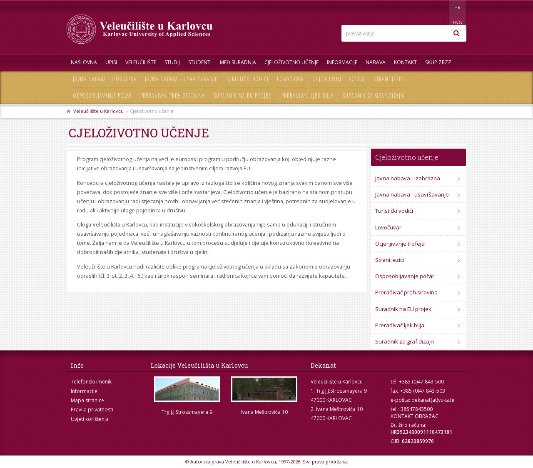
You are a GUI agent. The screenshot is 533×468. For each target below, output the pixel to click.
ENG (458, 7)
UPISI (111, 62)
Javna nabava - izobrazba (105, 79)
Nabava (376, 62)
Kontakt (405, 62)
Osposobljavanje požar (102, 96)
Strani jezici (389, 79)
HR (441, 7)
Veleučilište (140, 62)
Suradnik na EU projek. (243, 96)
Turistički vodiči (247, 79)
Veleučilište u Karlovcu (98, 111)
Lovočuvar (290, 79)
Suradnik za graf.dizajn (373, 96)
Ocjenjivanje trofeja (338, 79)
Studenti (200, 62)
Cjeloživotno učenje (291, 62)
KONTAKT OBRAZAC (414, 416)
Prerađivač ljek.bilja (307, 96)
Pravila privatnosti (92, 409)
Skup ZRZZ (438, 62)
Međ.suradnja (238, 62)
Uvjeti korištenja (90, 419)
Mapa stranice (87, 400)
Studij (172, 62)
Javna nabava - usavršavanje (181, 79)
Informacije (342, 62)
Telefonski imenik (91, 381)
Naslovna (84, 62)
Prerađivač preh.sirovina (172, 96)
